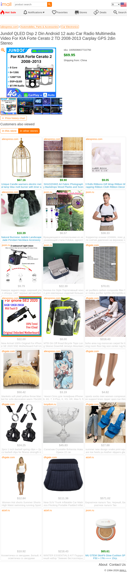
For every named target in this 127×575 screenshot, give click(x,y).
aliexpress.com (10, 139)
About (103, 564)
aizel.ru (90, 457)
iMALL (123, 570)
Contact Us (117, 564)
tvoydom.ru (50, 404)
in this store (9, 130)
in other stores (29, 130)
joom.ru (48, 192)
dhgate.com (92, 245)
